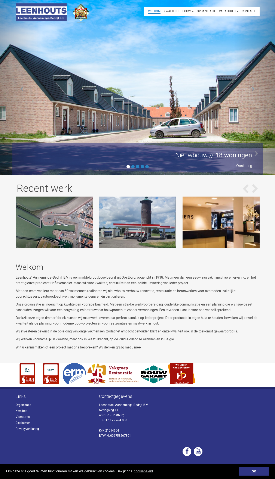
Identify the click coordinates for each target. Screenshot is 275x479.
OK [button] (253, 471)
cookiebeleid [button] (143, 471)
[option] (54, 222)
